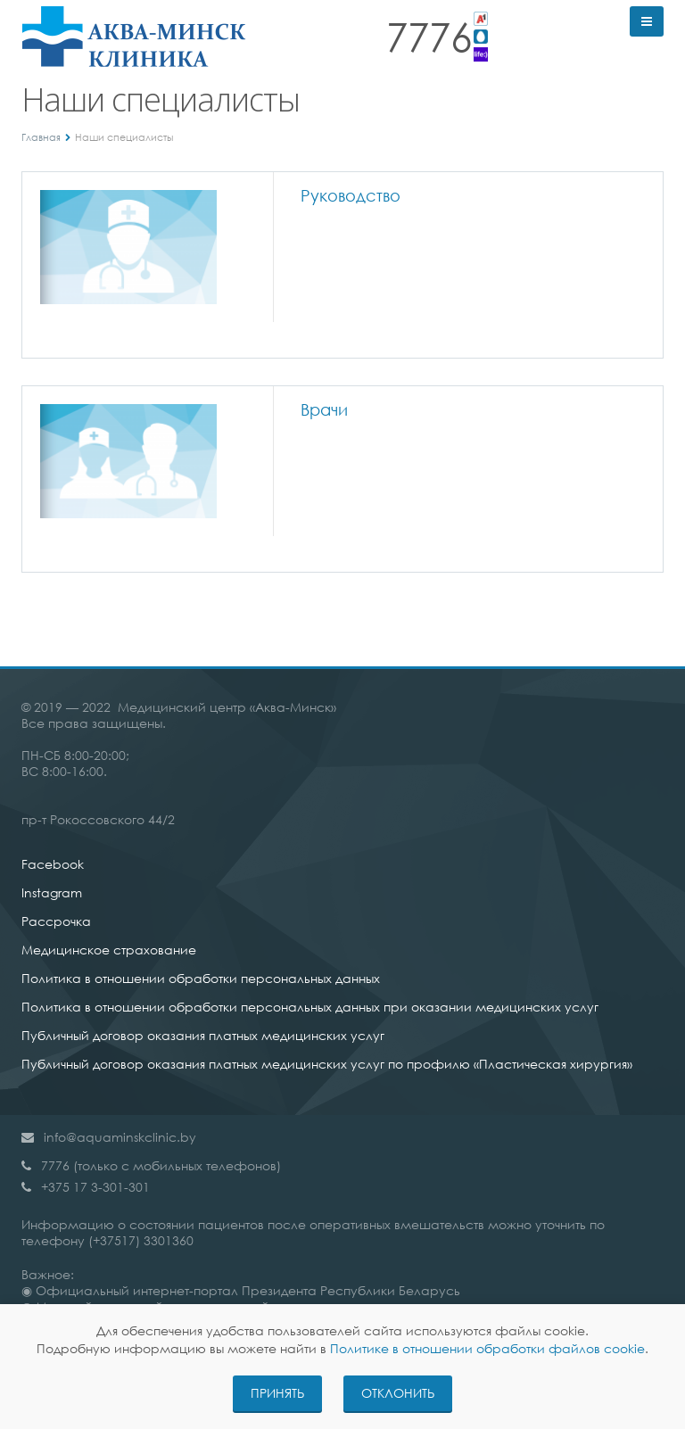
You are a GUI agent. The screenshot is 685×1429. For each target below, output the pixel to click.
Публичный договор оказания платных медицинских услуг (202, 1035)
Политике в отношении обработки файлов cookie (487, 1348)
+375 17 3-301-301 (95, 1186)
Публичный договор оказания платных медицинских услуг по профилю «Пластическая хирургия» (326, 1063)
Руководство (350, 195)
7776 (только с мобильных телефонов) (161, 1165)
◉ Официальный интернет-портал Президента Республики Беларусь (240, 1290)
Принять (277, 1392)
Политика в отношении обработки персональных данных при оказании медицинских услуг (309, 1006)
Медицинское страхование (108, 949)
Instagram (51, 892)
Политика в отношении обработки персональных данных (200, 978)
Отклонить (397, 1392)
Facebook (52, 863)
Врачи (324, 409)
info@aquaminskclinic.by (120, 1136)
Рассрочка (56, 921)
